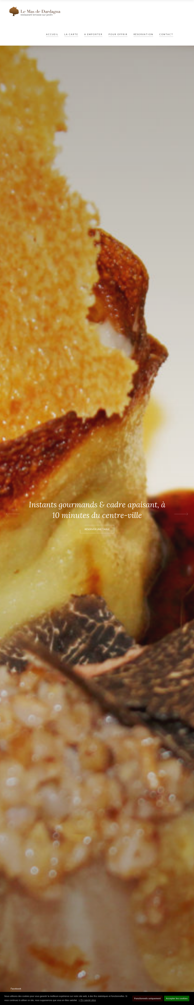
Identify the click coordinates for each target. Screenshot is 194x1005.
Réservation (143, 34)
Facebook (16, 988)
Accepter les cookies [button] (177, 998)
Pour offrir (118, 34)
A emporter (93, 34)
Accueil (52, 34)
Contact (166, 34)
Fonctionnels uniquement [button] (147, 998)
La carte (71, 34)
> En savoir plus (87, 1000)
